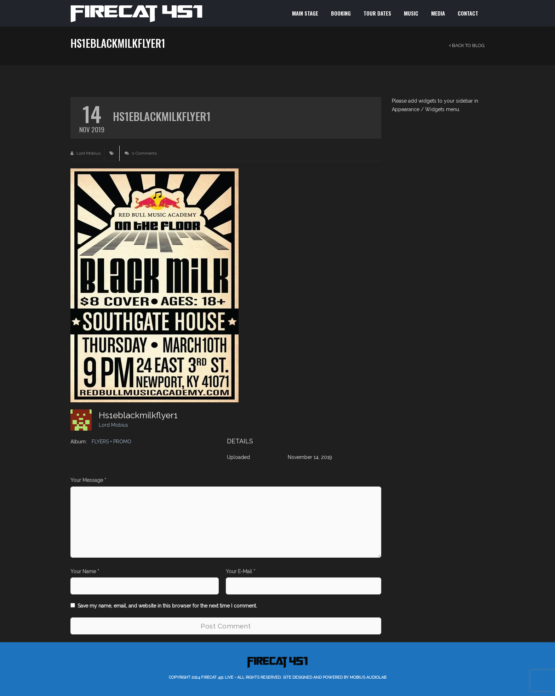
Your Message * (88, 480)
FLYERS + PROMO (111, 441)
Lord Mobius (85, 153)
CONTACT (468, 13)
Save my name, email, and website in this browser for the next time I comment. (167, 606)
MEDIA (438, 13)
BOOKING (341, 13)
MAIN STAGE (305, 13)
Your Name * (84, 571)
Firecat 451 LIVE (217, 677)
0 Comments (141, 153)
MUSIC (411, 13)
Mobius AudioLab (368, 677)
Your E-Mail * (240, 571)
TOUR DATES (377, 13)
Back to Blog (467, 45)
